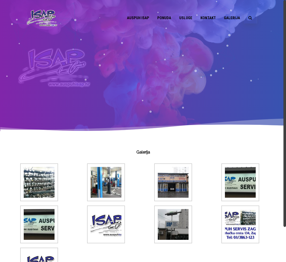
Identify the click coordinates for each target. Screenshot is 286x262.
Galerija (232, 18)
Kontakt (208, 18)
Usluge (185, 18)
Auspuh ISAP (138, 18)
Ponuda (164, 18)
